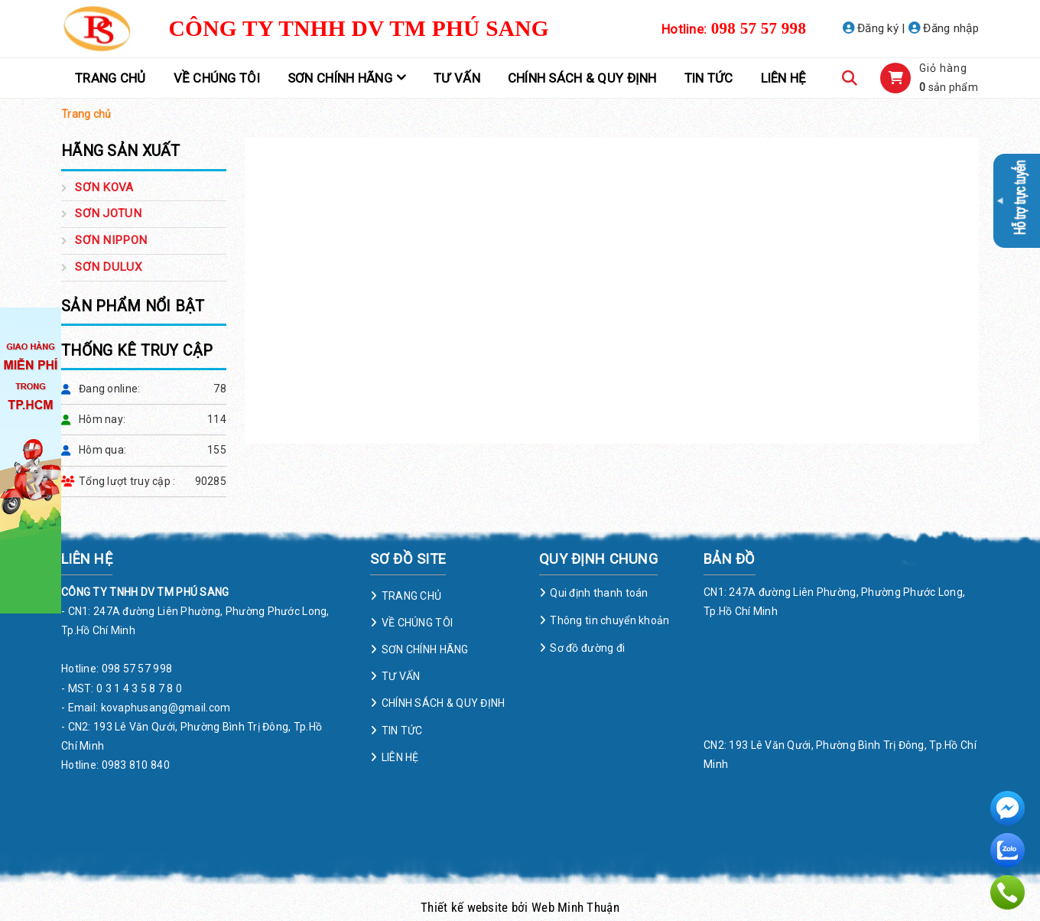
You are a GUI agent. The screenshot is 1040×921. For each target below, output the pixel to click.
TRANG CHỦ (110, 78)
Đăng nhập (943, 28)
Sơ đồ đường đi (587, 648)
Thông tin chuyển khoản (609, 620)
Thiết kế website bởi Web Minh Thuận (520, 907)
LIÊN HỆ (784, 78)
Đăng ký (871, 28)
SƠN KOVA (104, 187)
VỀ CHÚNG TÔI (217, 78)
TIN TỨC (708, 78)
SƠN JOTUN (108, 213)
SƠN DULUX (108, 267)
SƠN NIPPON (111, 240)
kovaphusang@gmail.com (166, 707)
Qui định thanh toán (599, 593)
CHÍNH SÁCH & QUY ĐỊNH (582, 78)
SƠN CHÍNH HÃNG (340, 78)
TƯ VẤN (457, 78)
